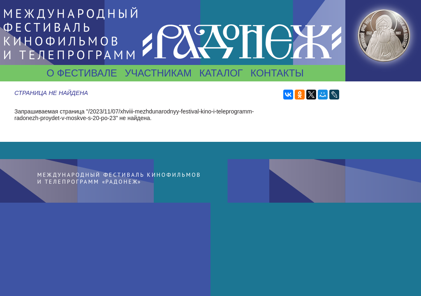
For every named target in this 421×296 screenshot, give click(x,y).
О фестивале (81, 73)
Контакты (276, 73)
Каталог (221, 73)
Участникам (158, 73)
